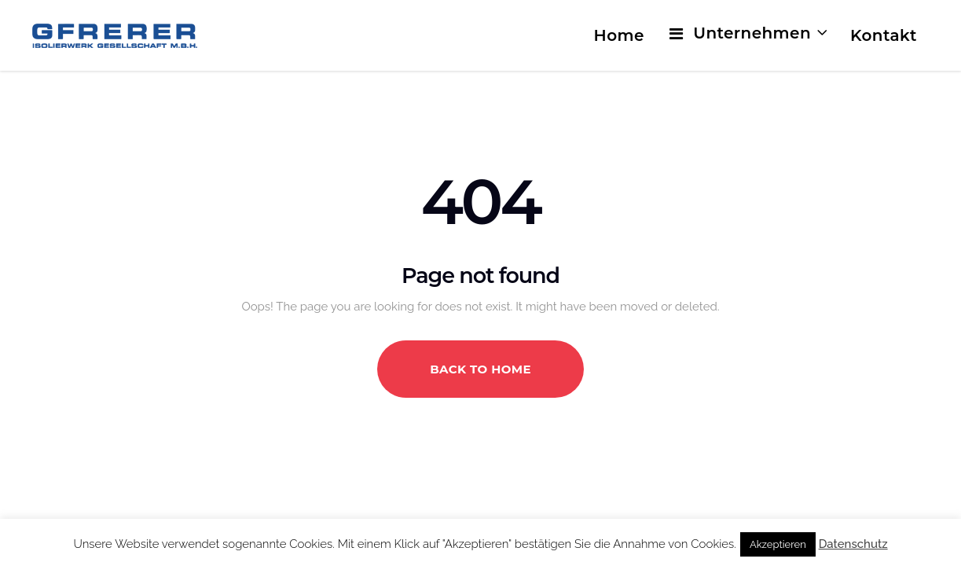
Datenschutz (853, 544)
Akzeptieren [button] (778, 544)
